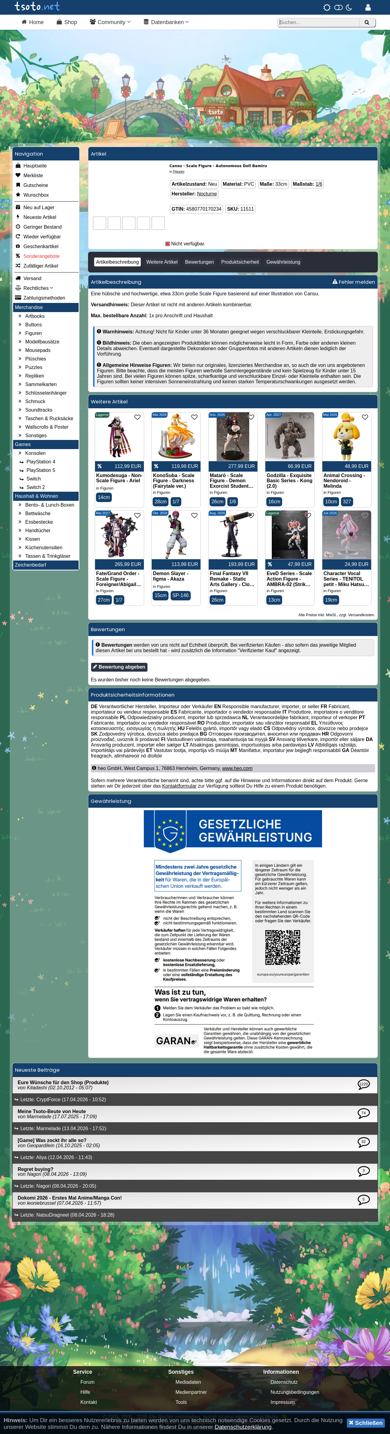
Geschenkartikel (36, 247)
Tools (181, 1403)
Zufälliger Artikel (36, 267)
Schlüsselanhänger (42, 394)
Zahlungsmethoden (40, 299)
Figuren (29, 334)
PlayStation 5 (36, 471)
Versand (28, 279)
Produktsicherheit (240, 262)
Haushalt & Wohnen (36, 496)
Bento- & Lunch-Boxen (45, 506)
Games (23, 445)
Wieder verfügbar (38, 237)
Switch (29, 479)
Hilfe (85, 1393)
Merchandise (29, 308)
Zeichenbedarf (30, 565)
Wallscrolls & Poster (43, 428)
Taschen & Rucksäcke (45, 419)
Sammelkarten (37, 385)
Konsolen (31, 454)
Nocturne (207, 194)
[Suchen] (367, 22)
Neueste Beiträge (37, 1070)
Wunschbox (32, 196)
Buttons (29, 325)
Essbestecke (35, 523)
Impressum (283, 1403)
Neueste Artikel (35, 218)
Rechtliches (34, 289)
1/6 (319, 184)
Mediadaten (188, 1383)
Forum (87, 1383)
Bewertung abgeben (119, 667)
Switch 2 (31, 488)
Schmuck (31, 402)
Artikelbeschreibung (117, 262)
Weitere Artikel (162, 262)
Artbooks (30, 317)
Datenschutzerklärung (243, 1427)
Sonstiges (32, 436)
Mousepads (34, 351)
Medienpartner (191, 1393)
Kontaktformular (179, 786)
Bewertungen (199, 262)
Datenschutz (284, 1383)
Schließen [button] (366, 1422)
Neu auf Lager (34, 208)
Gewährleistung (283, 262)
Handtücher (34, 531)
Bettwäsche (34, 514)
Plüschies (31, 360)
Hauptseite (31, 166)
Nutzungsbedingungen (295, 1393)
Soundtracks (34, 411)
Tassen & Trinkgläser (44, 557)
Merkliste (29, 176)
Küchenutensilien (39, 548)
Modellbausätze (38, 342)
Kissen (28, 540)
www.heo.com (237, 769)
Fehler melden (353, 282)
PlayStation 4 (36, 462)
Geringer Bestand (38, 228)
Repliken (30, 377)
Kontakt (88, 1403)
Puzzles (29, 368)
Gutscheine (31, 186)
